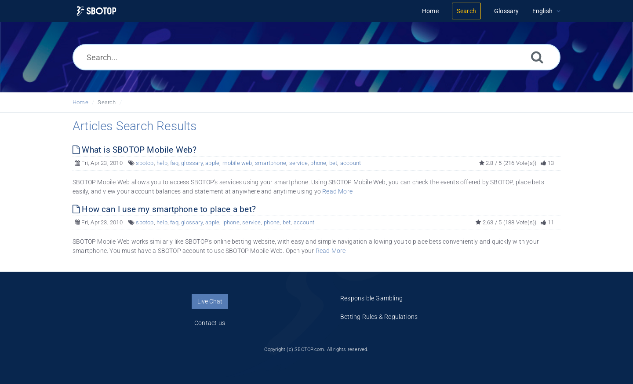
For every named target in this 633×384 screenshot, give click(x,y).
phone (318, 163)
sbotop (144, 163)
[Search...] (316, 57)
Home (80, 102)
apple (212, 163)
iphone (231, 222)
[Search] (537, 57)
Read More (337, 191)
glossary (192, 163)
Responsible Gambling (371, 298)
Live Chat (209, 301)
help (161, 163)
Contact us (209, 322)
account (350, 163)
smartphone (270, 163)
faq (174, 163)
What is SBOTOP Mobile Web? (135, 150)
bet (333, 163)
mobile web (237, 163)
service (298, 163)
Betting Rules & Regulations (379, 316)
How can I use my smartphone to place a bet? (164, 209)
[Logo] (96, 11)
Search (107, 102)
